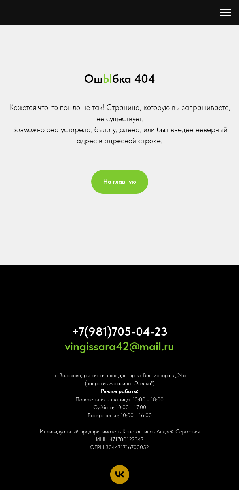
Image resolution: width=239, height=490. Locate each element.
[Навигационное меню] (225, 13)
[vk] (119, 474)
